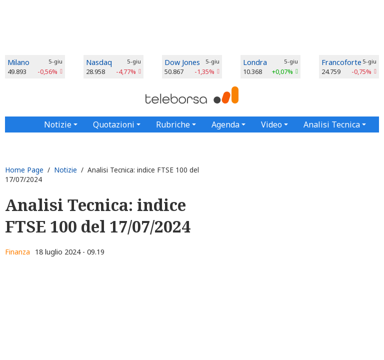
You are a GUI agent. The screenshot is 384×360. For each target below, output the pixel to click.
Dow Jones (182, 62)
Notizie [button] (58, 124)
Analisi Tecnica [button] (332, 124)
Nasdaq (99, 62)
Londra (255, 62)
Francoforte (342, 62)
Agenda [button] (226, 124)
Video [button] (271, 124)
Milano (19, 62)
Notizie (65, 169)
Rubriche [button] (173, 124)
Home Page (24, 169)
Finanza (17, 251)
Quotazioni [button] (113, 124)
